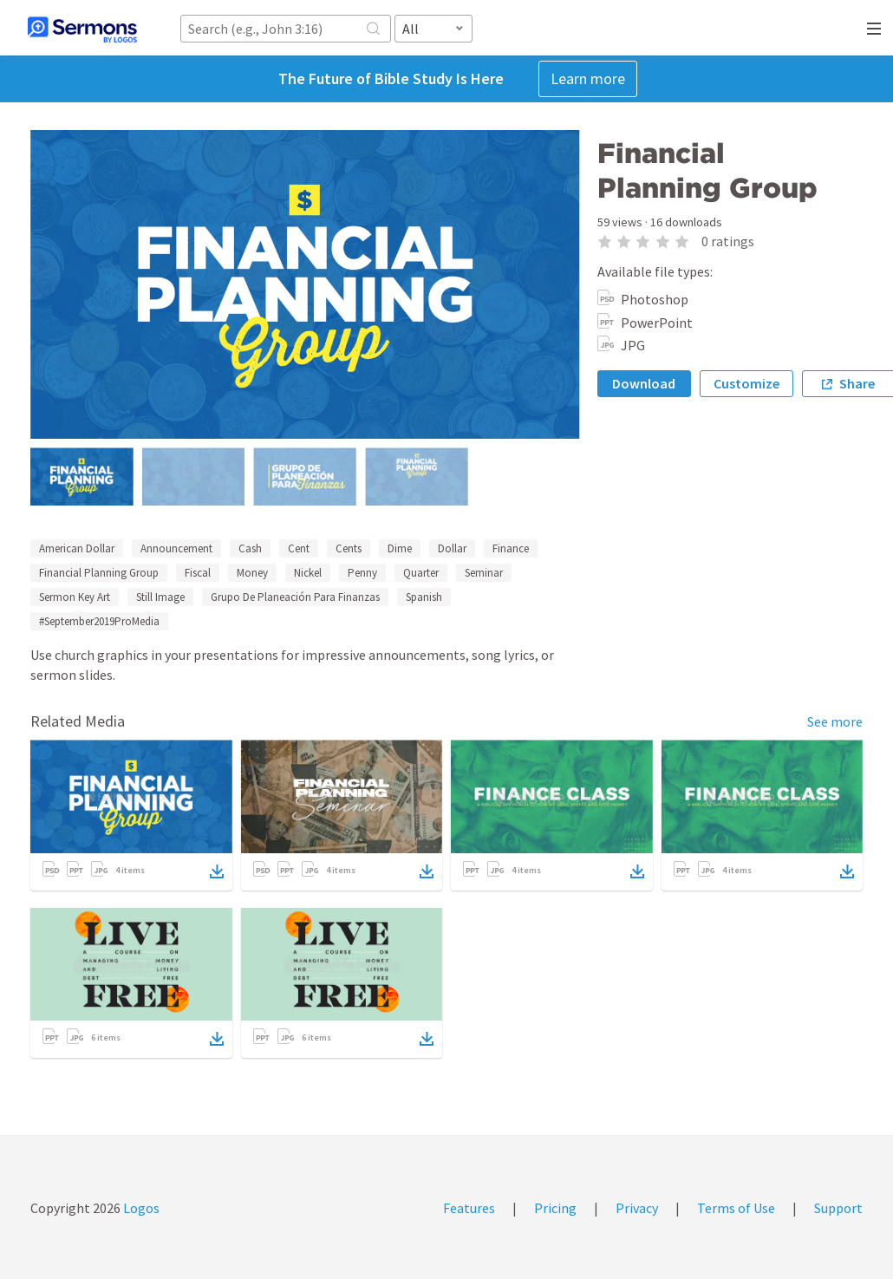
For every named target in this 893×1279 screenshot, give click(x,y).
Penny (362, 572)
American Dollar (76, 548)
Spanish (424, 597)
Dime (400, 548)
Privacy (637, 1208)
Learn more (588, 78)
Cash (250, 548)
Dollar (452, 548)
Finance (510, 548)
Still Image (160, 597)
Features (469, 1208)
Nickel (308, 572)
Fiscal (198, 572)
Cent (299, 548)
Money (252, 572)
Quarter (421, 572)
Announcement (176, 548)
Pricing (555, 1208)
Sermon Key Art (74, 597)
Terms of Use (736, 1208)
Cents (349, 548)
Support (838, 1208)
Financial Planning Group (99, 572)
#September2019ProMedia (99, 621)
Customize (746, 383)
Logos (140, 1208)
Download (643, 383)
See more (835, 721)
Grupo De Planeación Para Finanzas (295, 597)
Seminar (484, 572)
